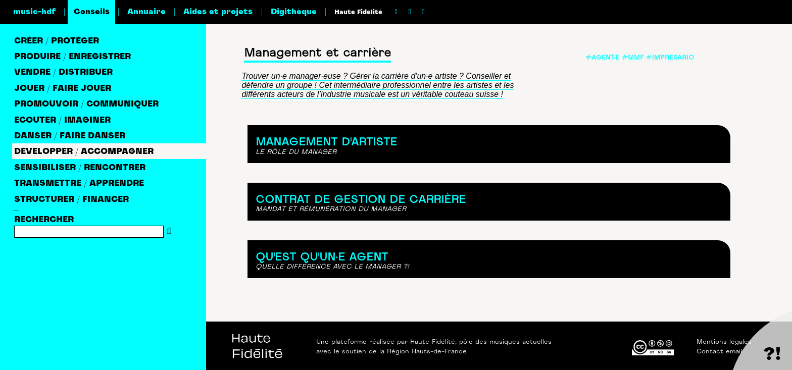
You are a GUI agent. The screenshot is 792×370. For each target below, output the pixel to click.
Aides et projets (218, 12)
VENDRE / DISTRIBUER (63, 73)
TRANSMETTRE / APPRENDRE (79, 184)
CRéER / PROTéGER (56, 41)
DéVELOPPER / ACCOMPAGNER (84, 152)
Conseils (92, 12)
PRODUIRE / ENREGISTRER (72, 57)
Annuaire (146, 12)
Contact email (719, 352)
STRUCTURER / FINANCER (71, 200)
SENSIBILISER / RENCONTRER (79, 168)
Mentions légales (724, 342)
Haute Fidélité (358, 13)
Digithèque (294, 12)
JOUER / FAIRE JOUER (62, 89)
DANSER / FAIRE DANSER (69, 136)
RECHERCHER (44, 220)
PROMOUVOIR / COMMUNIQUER (86, 104)
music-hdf (34, 12)
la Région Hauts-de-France (423, 352)
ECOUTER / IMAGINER (62, 121)
